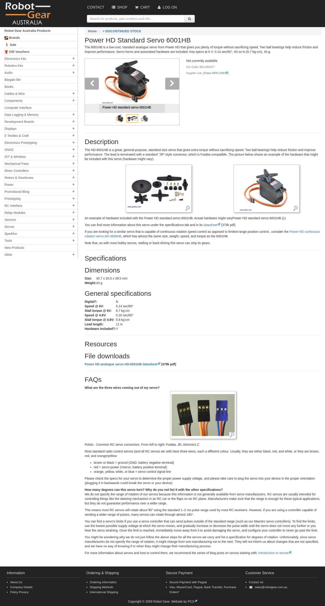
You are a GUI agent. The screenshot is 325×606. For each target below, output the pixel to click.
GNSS (9, 150)
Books (9, 87)
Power (9, 184)
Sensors (10, 219)
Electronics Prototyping (21, 143)
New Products (14, 247)
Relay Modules (15, 212)
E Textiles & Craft (17, 136)
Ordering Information (103, 582)
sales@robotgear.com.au (271, 587)
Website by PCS (182, 601)
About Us (16, 582)
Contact (95, 7)
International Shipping (104, 592)
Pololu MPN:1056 (214, 73)
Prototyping (13, 198)
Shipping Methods (101, 587)
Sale (10, 45)
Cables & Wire (15, 94)
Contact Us (256, 582)
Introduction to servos (273, 553)
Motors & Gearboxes (19, 177)
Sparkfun (11, 233)
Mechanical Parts (17, 163)
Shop (119, 7)
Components (13, 101)
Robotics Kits (14, 66)
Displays (10, 129)
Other (8, 254)
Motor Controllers (17, 170)
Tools (8, 240)
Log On (167, 7)
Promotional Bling (17, 191)
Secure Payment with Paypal (188, 582)
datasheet (210, 225)
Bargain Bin (13, 80)
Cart (142, 7)
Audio (9, 73)
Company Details (21, 587)
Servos (9, 226)
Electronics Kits (15, 59)
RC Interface (13, 205)
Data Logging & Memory (22, 115)
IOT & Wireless (15, 156)
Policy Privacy (19, 592)
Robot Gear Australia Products (28, 31)
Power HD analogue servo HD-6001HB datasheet (121, 364)
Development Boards (19, 122)
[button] (92, 92)
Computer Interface (18, 108)
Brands (12, 38)
